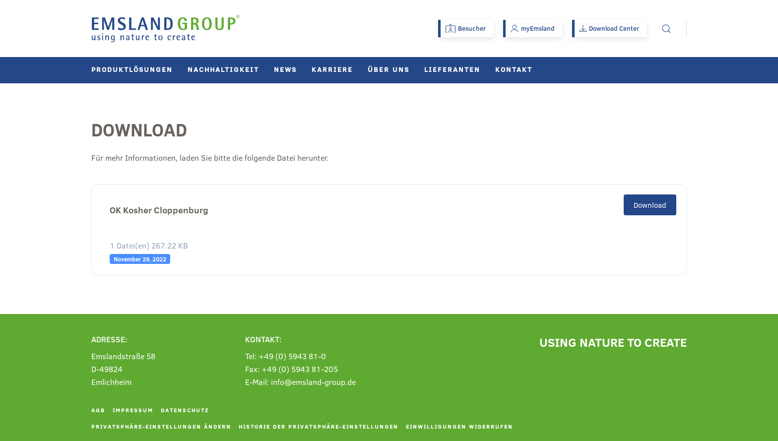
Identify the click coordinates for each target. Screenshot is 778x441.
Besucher (466, 28)
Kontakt (513, 69)
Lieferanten (452, 69)
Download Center (609, 28)
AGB (98, 410)
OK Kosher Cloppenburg (159, 210)
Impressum (133, 410)
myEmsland (533, 28)
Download (650, 205)
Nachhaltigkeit (223, 69)
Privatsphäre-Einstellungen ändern (161, 426)
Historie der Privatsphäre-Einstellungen (318, 426)
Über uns (388, 69)
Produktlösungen (132, 69)
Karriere (332, 69)
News (285, 69)
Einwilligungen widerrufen (459, 426)
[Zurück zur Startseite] (165, 28)
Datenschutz (185, 410)
